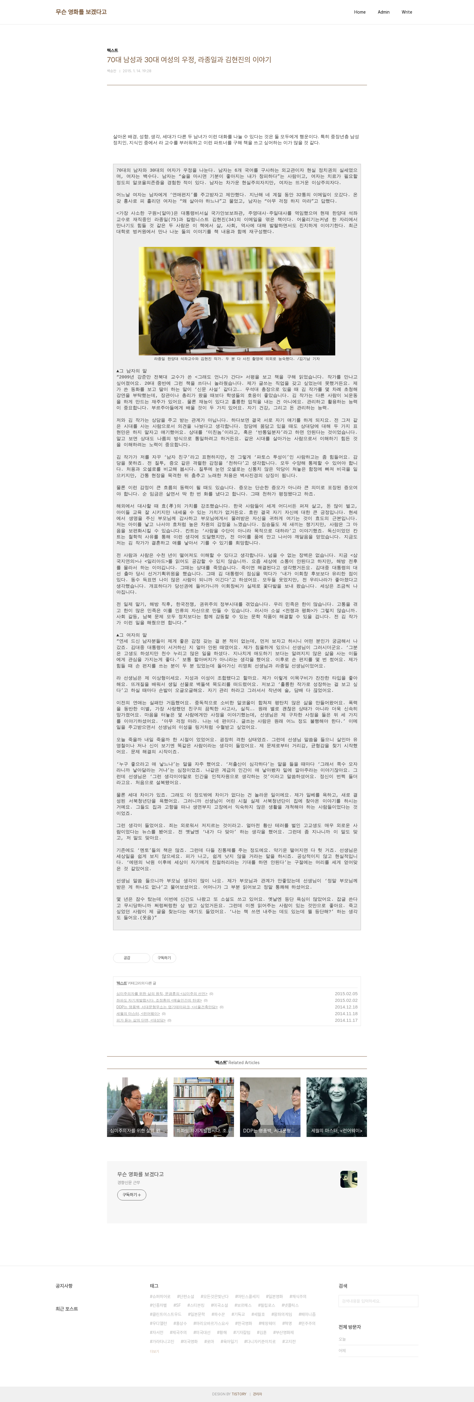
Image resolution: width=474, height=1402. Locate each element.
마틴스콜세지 (248, 1296)
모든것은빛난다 (216, 1296)
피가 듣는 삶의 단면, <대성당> (141, 1020)
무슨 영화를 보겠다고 (81, 12)
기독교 (239, 1314)
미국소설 (220, 1305)
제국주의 (179, 1332)
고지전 (290, 1341)
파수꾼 (219, 1314)
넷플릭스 (291, 1305)
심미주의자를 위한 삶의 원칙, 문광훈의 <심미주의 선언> (161, 994)
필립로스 (268, 1305)
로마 (210, 1341)
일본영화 (275, 1296)
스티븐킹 (197, 1305)
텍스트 (122, 983)
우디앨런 (159, 1323)
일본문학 (197, 1314)
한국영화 (245, 1323)
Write (407, 12)
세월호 (259, 1314)
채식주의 (299, 1296)
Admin (384, 12)
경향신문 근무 (128, 1182)
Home (360, 12)
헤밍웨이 (268, 1323)
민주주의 (308, 1323)
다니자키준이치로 (261, 1341)
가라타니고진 (163, 1341)
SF (178, 1305)
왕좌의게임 (283, 1314)
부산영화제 (285, 1332)
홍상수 (181, 1323)
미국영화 (190, 1341)
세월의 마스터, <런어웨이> (138, 1014)
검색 (412, 1301)
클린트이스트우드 (166, 1314)
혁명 (288, 1323)
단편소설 (187, 1296)
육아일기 (230, 1341)
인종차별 (159, 1305)
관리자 (257, 1394)
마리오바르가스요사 (212, 1323)
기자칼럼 (243, 1332)
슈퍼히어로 (161, 1296)
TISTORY (239, 1394)
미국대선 (203, 1332)
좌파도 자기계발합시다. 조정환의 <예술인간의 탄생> (159, 1000)
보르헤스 (244, 1305)
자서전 (157, 1332)
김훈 (263, 1332)
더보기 (154, 1351)
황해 (223, 1332)
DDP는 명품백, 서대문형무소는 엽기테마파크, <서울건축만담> (167, 1007)
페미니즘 (308, 1314)
